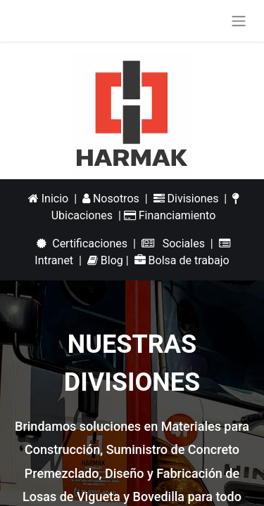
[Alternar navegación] (238, 21)
